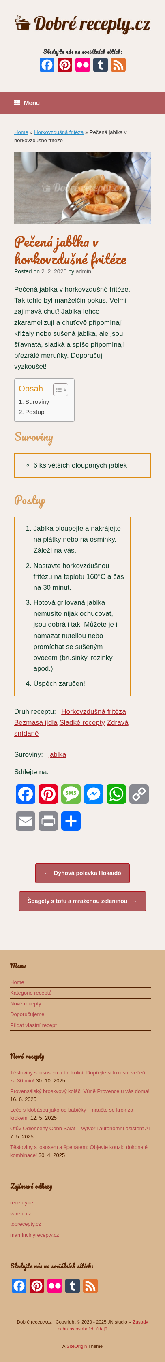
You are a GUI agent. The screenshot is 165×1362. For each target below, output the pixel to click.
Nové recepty (25, 1004)
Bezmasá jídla (36, 722)
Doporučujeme (27, 1014)
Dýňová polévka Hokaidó (82, 873)
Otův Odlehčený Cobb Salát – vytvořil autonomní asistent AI (80, 1128)
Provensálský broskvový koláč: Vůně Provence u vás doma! (80, 1091)
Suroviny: (28, 754)
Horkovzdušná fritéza (59, 132)
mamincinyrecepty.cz (34, 1235)
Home (21, 132)
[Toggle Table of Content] (56, 390)
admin (83, 271)
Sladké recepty (82, 722)
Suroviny (37, 401)
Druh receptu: (35, 711)
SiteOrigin (76, 1346)
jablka (57, 754)
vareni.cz (20, 1213)
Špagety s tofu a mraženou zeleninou (82, 901)
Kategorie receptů (31, 993)
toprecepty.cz (25, 1224)
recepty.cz (22, 1203)
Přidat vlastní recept (33, 1025)
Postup (35, 411)
